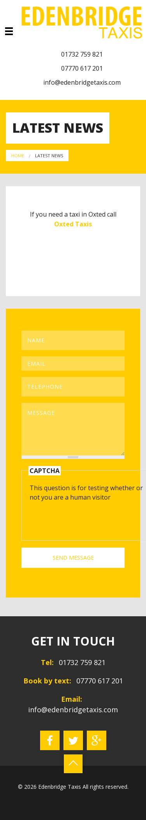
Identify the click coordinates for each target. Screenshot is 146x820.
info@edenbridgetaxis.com (82, 82)
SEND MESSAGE (73, 557)
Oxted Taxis (73, 224)
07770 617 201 (82, 68)
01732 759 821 (82, 54)
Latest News (49, 155)
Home (17, 155)
